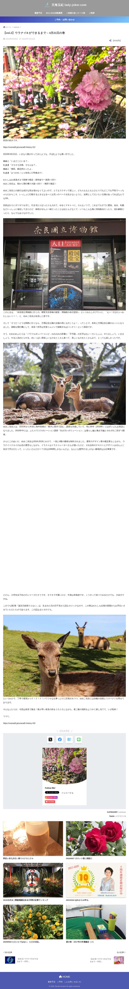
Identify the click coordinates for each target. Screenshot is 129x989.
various (122, 812)
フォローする (67, 793)
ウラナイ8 (121, 816)
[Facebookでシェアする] (59, 739)
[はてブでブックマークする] (69, 739)
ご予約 (60, 982)
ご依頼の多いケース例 (75, 13)
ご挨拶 (91, 13)
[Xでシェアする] (50, 739)
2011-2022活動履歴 (54, 13)
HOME (64, 976)
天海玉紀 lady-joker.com (64, 5)
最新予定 (38, 13)
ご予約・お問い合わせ (64, 20)
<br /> (10, 469)
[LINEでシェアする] (78, 739)
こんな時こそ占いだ (72, 982)
